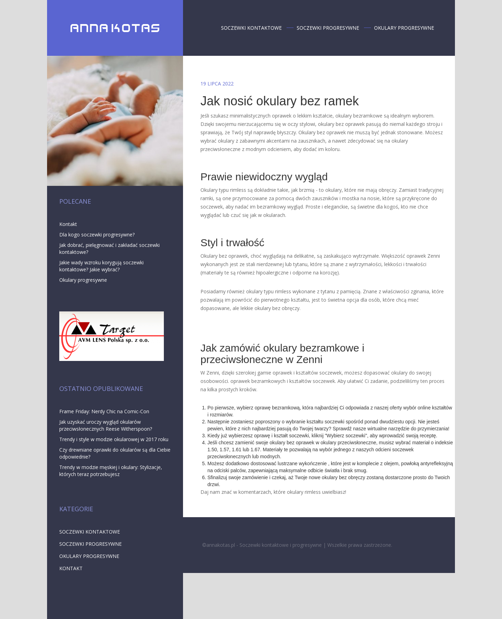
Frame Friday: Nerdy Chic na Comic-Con (104, 411)
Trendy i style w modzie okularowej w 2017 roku (113, 439)
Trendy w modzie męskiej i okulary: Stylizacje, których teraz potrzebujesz (110, 470)
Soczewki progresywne (328, 27)
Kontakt (68, 224)
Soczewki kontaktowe (252, 27)
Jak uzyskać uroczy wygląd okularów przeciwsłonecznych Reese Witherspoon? (105, 425)
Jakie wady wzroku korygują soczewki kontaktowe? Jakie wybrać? (101, 266)
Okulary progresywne (404, 27)
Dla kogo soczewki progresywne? (97, 234)
